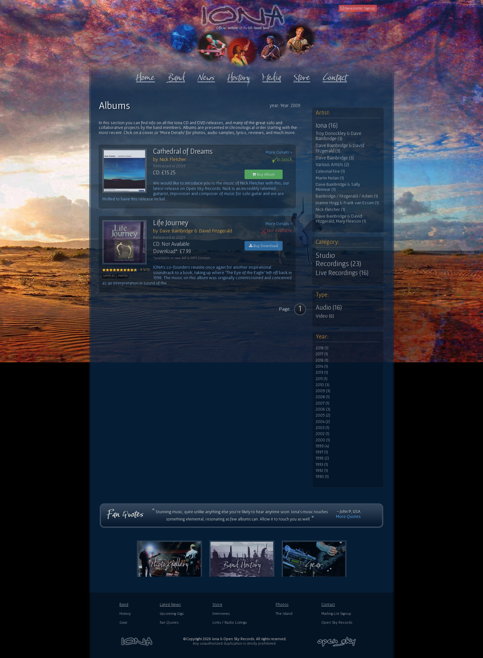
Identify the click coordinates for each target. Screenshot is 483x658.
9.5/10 (126, 270)
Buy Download (263, 246)
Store (217, 604)
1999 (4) (322, 446)
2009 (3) (323, 391)
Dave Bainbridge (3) (335, 157)
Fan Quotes (169, 622)
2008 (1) (323, 397)
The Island (284, 613)
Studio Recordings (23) (338, 259)
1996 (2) (322, 458)
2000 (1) (323, 440)
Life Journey (170, 222)
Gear (123, 622)
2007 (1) (322, 403)
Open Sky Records (336, 622)
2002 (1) (322, 434)
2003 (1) (322, 428)
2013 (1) (322, 372)
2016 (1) (322, 360)
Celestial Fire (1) (330, 171)
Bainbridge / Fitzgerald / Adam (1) (347, 196)
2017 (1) (322, 354)
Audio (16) (329, 307)
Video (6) (325, 316)
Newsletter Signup (357, 8)
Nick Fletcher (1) (330, 209)
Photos (282, 604)
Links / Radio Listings (229, 622)
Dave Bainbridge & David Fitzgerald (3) (340, 148)
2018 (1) (322, 348)
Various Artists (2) (332, 164)
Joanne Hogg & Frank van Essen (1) (347, 202)
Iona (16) (327, 125)
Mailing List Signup (336, 613)
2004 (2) (323, 422)
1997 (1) (322, 452)
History (125, 613)
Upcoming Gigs (172, 613)
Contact (328, 604)
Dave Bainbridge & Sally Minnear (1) (338, 187)
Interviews (221, 613)
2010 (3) (322, 385)
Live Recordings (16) (342, 272)
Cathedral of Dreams (183, 151)
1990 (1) (322, 476)
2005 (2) (323, 415)
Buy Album (263, 174)
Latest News (170, 604)
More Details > (278, 152)
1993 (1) (322, 464)
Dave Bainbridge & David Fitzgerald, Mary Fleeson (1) (341, 219)
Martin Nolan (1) (330, 178)
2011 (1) (321, 379)
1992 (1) (322, 470)
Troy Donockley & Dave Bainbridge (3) (338, 136)
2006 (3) (323, 409)
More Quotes (348, 516)
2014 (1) (322, 366)
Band (123, 604)
